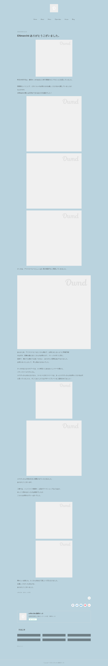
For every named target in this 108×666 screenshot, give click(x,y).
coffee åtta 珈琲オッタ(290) (24, 592)
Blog (73, 19)
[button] (35, 19)
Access (66, 19)
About (42, 19)
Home (35, 19)
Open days (58, 19)
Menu (49, 19)
